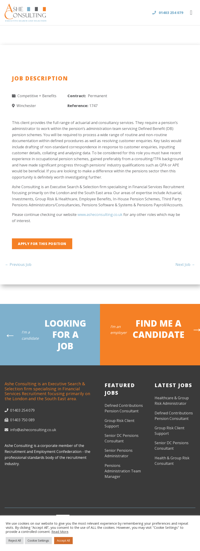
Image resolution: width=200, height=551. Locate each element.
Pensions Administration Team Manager (123, 471)
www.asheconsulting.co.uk (100, 214)
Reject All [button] (14, 540)
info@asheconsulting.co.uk (30, 429)
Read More (59, 531)
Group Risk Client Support (119, 423)
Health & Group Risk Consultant (172, 460)
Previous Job (18, 264)
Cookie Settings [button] (38, 540)
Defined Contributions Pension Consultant (124, 408)
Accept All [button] (63, 540)
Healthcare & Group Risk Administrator (172, 400)
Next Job (185, 264)
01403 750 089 (20, 419)
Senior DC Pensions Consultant (122, 438)
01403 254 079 (167, 12)
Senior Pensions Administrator (119, 453)
